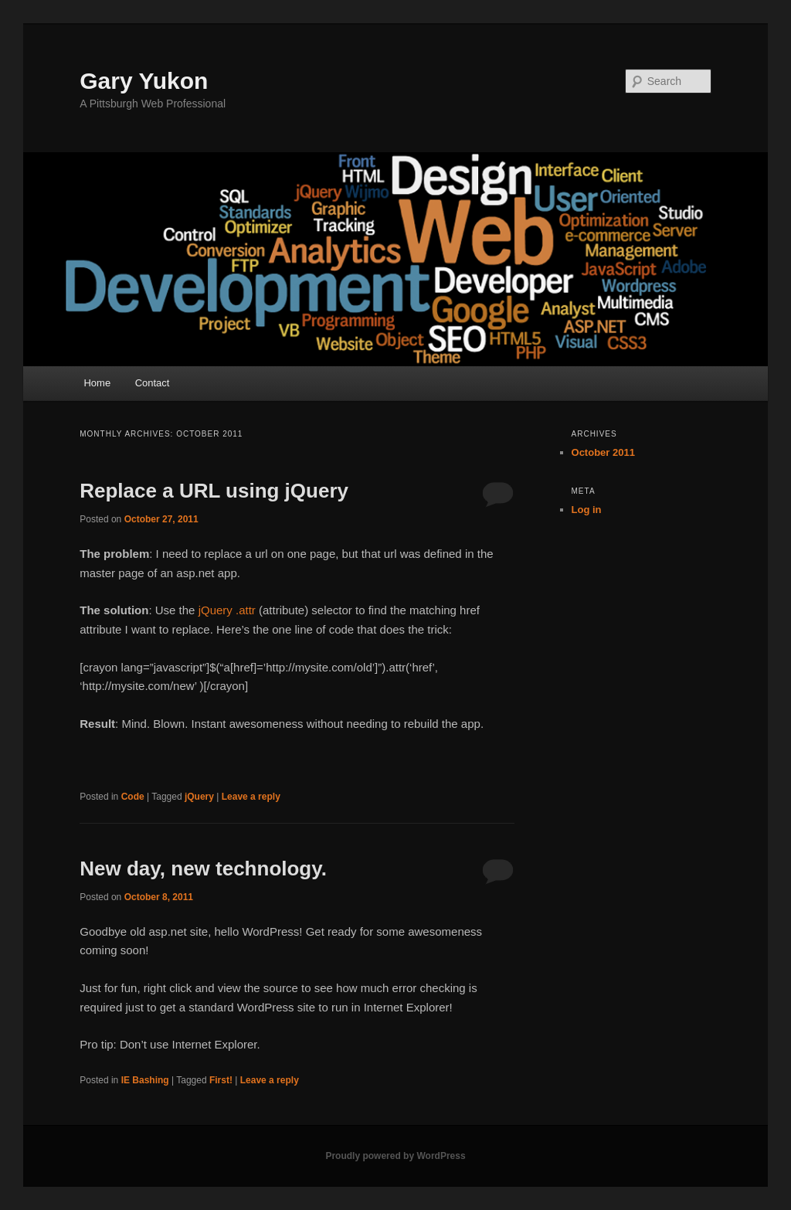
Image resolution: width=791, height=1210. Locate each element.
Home (96, 383)
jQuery (199, 796)
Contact (152, 383)
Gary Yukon (144, 80)
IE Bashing (145, 1080)
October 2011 (603, 452)
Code (132, 796)
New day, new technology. (203, 868)
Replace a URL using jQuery (214, 490)
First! (221, 1080)
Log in (587, 509)
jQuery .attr (227, 610)
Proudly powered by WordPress (395, 1156)
